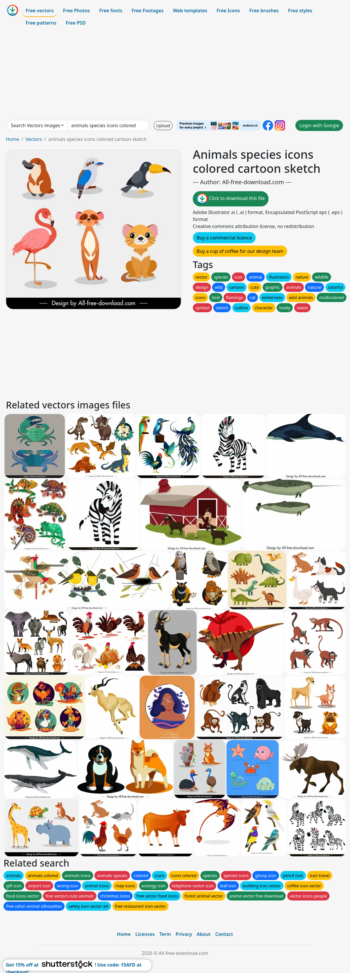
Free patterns (41, 23)
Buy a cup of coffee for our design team (240, 251)
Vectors (33, 139)
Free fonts (110, 10)
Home (12, 139)
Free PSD (76, 23)
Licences (145, 934)
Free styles (300, 10)
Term (165, 934)
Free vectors (39, 10)
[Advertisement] (175, 74)
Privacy (184, 934)
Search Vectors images (35, 125)
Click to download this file (231, 198)
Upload (163, 125)
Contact (224, 934)
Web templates (190, 10)
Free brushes (264, 10)
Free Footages (147, 10)
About (203, 934)
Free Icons (228, 10)
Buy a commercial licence (224, 237)
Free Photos (76, 10)
